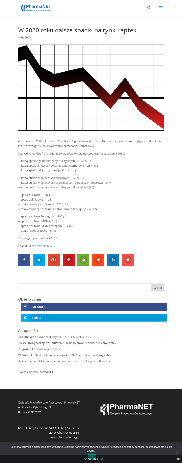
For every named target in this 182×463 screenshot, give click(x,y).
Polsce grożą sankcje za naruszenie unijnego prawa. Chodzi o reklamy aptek (67, 343)
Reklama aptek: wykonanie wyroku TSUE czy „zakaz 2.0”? (54, 337)
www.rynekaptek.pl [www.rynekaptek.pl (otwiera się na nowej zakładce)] (44, 245)
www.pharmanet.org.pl (65, 437)
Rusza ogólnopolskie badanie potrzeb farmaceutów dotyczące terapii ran (65, 361)
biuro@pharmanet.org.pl (64, 432)
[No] (177, 452)
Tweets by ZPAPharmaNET (35, 372)
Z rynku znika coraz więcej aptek (39, 349)
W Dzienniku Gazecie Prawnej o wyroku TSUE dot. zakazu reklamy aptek (64, 355)
